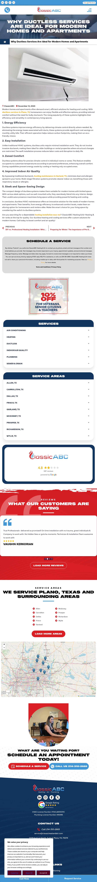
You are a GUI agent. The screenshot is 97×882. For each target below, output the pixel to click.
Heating (48, 337)
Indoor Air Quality (48, 350)
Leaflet (80, 696)
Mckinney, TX (48, 416)
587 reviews (48, 471)
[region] (28, 858)
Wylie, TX (48, 436)
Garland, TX (48, 409)
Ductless (48, 344)
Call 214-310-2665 (50, 829)
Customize (14, 873)
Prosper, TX (48, 423)
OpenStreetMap (90, 696)
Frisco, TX (48, 403)
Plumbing (48, 357)
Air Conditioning (48, 330)
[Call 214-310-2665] (38, 829)
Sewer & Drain (48, 363)
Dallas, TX (48, 396)
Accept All (43, 873)
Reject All (29, 873)
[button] (33, 670)
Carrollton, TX (48, 389)
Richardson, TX (48, 429)
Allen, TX (48, 383)
